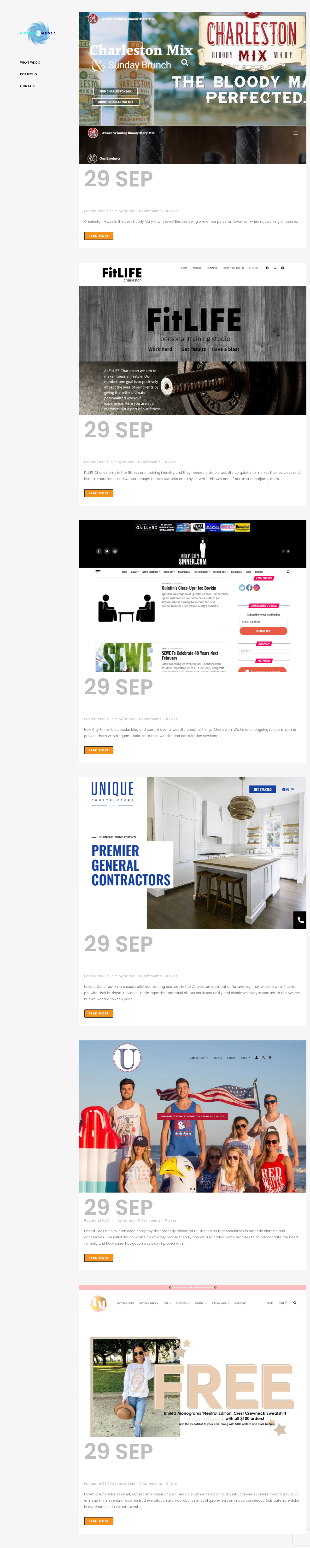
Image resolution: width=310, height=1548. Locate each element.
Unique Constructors (172, 953)
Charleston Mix (191, 188)
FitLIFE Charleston (155, 439)
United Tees (223, 1208)
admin (129, 211)
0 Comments (150, 211)
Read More (99, 236)
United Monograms (159, 1461)
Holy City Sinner (176, 696)
